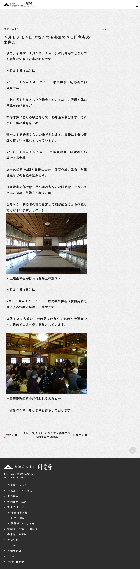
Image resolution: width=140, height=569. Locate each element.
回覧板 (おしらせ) (23, 523)
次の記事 (81, 435)
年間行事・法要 (17, 501)
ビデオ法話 (18, 518)
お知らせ (13, 540)
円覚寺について (17, 485)
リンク (11, 545)
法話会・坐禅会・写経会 (22, 529)
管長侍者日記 (19, 512)
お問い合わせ (15, 561)
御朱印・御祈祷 (17, 534)
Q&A (10, 556)
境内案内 (13, 496)
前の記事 (12, 435)
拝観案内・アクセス (19, 491)
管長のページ (15, 507)
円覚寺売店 (14, 551)
